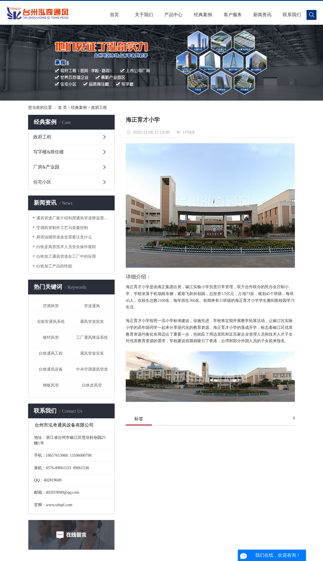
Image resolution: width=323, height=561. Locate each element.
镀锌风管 (51, 337)
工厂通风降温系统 (92, 337)
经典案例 (203, 14)
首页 (114, 14)
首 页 (62, 107)
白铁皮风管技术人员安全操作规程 (66, 247)
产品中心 (173, 14)
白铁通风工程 (51, 353)
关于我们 (144, 14)
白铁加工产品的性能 (54, 266)
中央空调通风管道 (92, 369)
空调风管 (51, 306)
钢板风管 (51, 385)
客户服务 (233, 14)
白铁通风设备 (51, 369)
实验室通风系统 (51, 321)
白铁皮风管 (92, 385)
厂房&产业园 (46, 167)
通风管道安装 (92, 353)
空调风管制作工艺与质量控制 (62, 228)
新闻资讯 (262, 14)
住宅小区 (42, 182)
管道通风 (92, 306)
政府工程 (99, 107)
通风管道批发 (92, 321)
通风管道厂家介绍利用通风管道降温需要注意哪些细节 (73, 218)
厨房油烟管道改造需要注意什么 (64, 237)
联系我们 (292, 14)
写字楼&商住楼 (48, 151)
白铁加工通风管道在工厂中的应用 (66, 256)
